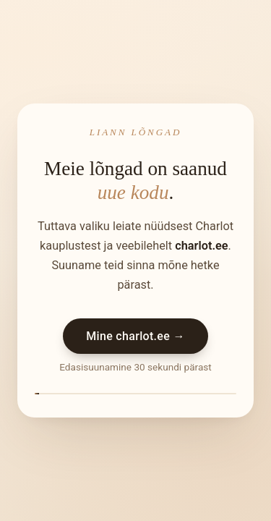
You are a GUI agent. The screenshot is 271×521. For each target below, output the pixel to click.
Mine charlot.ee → (135, 336)
